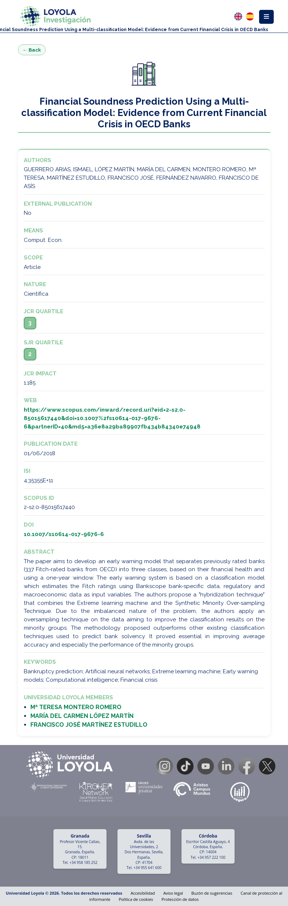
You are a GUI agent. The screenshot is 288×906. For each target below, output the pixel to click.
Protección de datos (180, 899)
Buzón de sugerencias (211, 893)
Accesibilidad (143, 893)
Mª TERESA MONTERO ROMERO (75, 707)
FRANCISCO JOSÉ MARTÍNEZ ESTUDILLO (88, 724)
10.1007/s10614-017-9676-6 (64, 534)
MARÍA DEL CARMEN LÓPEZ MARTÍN (82, 715)
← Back (32, 50)
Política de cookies (136, 899)
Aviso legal (173, 893)
